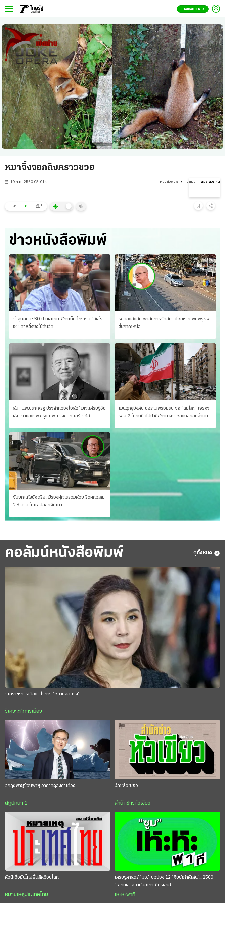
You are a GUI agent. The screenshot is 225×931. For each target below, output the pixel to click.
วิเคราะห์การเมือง (23, 711)
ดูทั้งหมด (206, 553)
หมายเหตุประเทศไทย (26, 894)
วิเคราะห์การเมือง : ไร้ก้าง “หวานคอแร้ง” (42, 694)
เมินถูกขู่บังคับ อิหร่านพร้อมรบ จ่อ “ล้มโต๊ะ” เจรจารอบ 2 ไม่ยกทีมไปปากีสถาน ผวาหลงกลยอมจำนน (164, 412)
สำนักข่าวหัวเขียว (132, 803)
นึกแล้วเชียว (126, 785)
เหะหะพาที (125, 895)
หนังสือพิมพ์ (169, 182)
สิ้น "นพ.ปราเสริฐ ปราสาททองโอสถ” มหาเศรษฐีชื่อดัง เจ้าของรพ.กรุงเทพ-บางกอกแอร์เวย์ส (59, 412)
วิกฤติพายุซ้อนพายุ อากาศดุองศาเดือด (40, 785)
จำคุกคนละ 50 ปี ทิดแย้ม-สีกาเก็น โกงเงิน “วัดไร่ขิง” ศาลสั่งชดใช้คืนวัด (57, 323)
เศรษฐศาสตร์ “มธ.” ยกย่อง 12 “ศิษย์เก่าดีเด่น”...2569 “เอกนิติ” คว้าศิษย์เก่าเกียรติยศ (164, 881)
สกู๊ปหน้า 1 (16, 803)
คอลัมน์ (190, 182)
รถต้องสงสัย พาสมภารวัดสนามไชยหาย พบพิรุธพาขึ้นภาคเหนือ (165, 323)
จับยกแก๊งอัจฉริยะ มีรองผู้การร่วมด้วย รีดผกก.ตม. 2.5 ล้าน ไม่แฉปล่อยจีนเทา (59, 501)
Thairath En (192, 9)
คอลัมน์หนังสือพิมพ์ (64, 553)
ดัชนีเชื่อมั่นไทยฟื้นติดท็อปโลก (32, 877)
